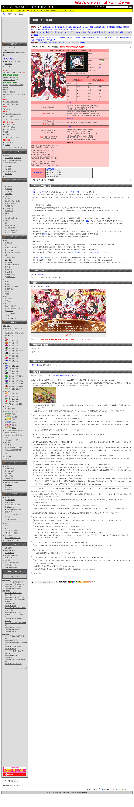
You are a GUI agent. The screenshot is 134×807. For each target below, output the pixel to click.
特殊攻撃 (14, 435)
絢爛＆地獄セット (51, 169)
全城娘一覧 (8, 328)
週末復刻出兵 (9, 211)
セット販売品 (10, 313)
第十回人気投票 (11, 318)
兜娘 (10, 260)
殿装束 (9, 456)
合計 (17, 562)
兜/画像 (8, 473)
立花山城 (7, 601)
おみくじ (9, 243)
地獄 (4, 94)
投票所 (7, 315)
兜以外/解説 (10, 471)
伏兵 (17, 440)
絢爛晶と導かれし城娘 (13, 201)
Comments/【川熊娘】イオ (13, 586)
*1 (92, 83)
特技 (17, 447)
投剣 (120, 27)
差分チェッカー (9, 11)
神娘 (6, 454)
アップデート (9, 66)
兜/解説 (7, 466)
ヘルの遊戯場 (10, 228)
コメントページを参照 (59, 375)
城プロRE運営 (7, 47)
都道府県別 (125, 37)
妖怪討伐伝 (9, 206)
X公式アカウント (8, 50)
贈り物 (8, 267)
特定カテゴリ (9, 335)
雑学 (15, 162)
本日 (14, 562)
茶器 (36, 29)
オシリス (18, 94)
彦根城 (45, 234)
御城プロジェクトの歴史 (12, 523)
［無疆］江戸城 (10, 124)
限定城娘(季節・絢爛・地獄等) (14, 333)
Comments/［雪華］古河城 (13, 647)
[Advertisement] (14, 29)
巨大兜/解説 (10, 469)
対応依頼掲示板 (9, 553)
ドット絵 (9, 450)
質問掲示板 (8, 166)
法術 (103, 27)
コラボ (7, 528)
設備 (7, 294)
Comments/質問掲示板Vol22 (13, 640)
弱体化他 (20, 430)
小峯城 (7, 145)
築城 (7, 281)
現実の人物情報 (11, 519)
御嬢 (14, 447)
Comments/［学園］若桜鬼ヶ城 (14, 584)
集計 (19, 160)
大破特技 (7, 435)
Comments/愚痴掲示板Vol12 (13, 588)
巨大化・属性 (10, 257)
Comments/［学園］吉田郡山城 (14, 597)
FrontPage (8, 653)
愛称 (11, 162)
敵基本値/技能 (9, 476)
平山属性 (14, 417)
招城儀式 (9, 299)
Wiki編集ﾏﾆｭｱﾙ (10, 565)
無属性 (14, 428)
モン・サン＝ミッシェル (13, 114)
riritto (46, 286)
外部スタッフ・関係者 (11, 533)
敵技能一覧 (9, 478)
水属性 (14, 422)
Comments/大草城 (10, 649)
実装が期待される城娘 (13, 505)
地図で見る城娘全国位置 (14, 509)
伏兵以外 (11, 440)
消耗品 (7, 458)
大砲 (95, 27)
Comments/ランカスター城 (13, 664)
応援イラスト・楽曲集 (11, 530)
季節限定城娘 (40, 40)
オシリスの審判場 (11, 230)
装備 (70, 42)
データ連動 (8, 535)
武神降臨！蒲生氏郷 (9, 80)
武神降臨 (7, 220)
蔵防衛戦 (7, 196)
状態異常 (7, 442)
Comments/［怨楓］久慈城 (13, 612)
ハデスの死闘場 (11, 233)
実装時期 (9, 512)
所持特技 (7, 433)
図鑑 (7, 447)
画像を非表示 (72, 375)
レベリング (17, 158)
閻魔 (8, 94)
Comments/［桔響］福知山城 (14, 651)
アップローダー (20, 11)
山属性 (14, 419)
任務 (7, 245)
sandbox (7, 555)
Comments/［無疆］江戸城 (13, 593)
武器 (17, 340)
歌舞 (99, 27)
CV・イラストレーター (13, 514)
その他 (41, 29)
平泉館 (7, 134)
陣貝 (127, 27)
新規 (22, 7)
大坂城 (7, 142)
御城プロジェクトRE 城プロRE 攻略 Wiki (103, 3)
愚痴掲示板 (8, 174)
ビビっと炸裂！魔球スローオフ (12, 72)
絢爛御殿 (5, 92)
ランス (79, 27)
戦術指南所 (8, 194)
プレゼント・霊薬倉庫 (13, 252)
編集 (18, 7)
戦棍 (70, 27)
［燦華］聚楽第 (10, 129)
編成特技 (14, 433)
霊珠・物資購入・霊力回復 (14, 308)
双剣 (74, 27)
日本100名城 (10, 507)
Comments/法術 (10, 603)
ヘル (12, 94)
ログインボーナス (11, 248)
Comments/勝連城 (10, 631)
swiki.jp (66, 792)
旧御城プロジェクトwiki (12, 540)
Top (4, 14)
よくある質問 (9, 158)
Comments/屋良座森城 (12, 629)
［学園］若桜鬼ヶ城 (11, 102)
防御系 (15, 430)
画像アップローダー (11, 176)
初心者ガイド (9, 155)
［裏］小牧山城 (37, 192)
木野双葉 (41, 274)
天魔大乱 (5, 89)
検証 (15, 160)
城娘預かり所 (10, 274)
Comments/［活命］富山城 (13, 627)
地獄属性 (14, 425)
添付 (26, 7)
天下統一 (5, 85)
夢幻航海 (5, 87)
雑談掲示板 (8, 169)
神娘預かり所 (10, 277)
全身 (11, 447)
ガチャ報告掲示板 (10, 171)
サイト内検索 (99, 7)
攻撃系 (11, 430)
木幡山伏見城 (9, 116)
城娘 (6, 260)
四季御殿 (12, 92)
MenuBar (9, 567)
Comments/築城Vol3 (11, 655)
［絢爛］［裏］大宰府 (76, 192)
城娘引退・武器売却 (12, 286)
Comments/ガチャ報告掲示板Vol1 (15, 599)
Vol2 (7, 557)
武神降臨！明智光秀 (9, 77)
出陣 (6, 255)
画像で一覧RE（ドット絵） (13, 595)
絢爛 (6, 215)
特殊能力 (21, 435)
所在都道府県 (10, 500)
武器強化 (9, 284)
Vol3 (11, 557)
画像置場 (7, 560)
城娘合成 (9, 264)
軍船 (32, 29)
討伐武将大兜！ (11, 203)
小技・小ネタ (9, 160)
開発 (7, 291)
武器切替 (7, 437)
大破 (20, 447)
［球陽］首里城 (10, 127)
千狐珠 (8, 301)
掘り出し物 (9, 311)
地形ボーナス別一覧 (11, 411)
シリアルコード (11, 250)
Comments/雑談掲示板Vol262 (14, 582)
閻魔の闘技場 (10, 225)
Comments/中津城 (10, 606)
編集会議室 (8, 548)
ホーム (6, 7)
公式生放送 (8, 64)
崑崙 (6, 132)
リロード (13, 7)
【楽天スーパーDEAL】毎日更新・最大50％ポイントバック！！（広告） (52, 11)
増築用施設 (9, 289)
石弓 (86, 27)
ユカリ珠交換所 (11, 306)
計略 (17, 450)
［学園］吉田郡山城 (11, 104)
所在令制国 (9, 502)
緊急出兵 (7, 213)
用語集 (7, 162)
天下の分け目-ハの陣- (16, 85)
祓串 (113, 27)
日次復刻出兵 (9, 208)
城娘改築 (9, 269)
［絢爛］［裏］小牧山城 (41, 20)
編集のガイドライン (11, 550)
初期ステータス (9, 331)
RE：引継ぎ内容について (12, 538)
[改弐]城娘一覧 (17, 328)
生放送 (7, 525)
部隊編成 (9, 262)
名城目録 (9, 272)
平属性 (14, 414)
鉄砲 (91, 27)
